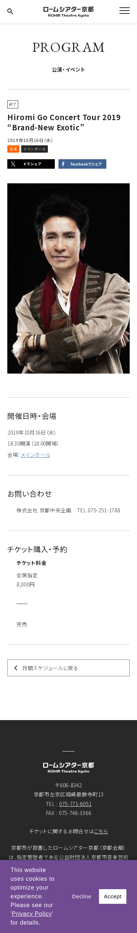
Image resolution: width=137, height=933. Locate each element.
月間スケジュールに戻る (50, 668)
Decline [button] (81, 896)
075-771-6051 (75, 803)
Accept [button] (112, 896)
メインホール (35, 454)
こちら (101, 831)
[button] (43, 923)
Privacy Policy (32, 914)
